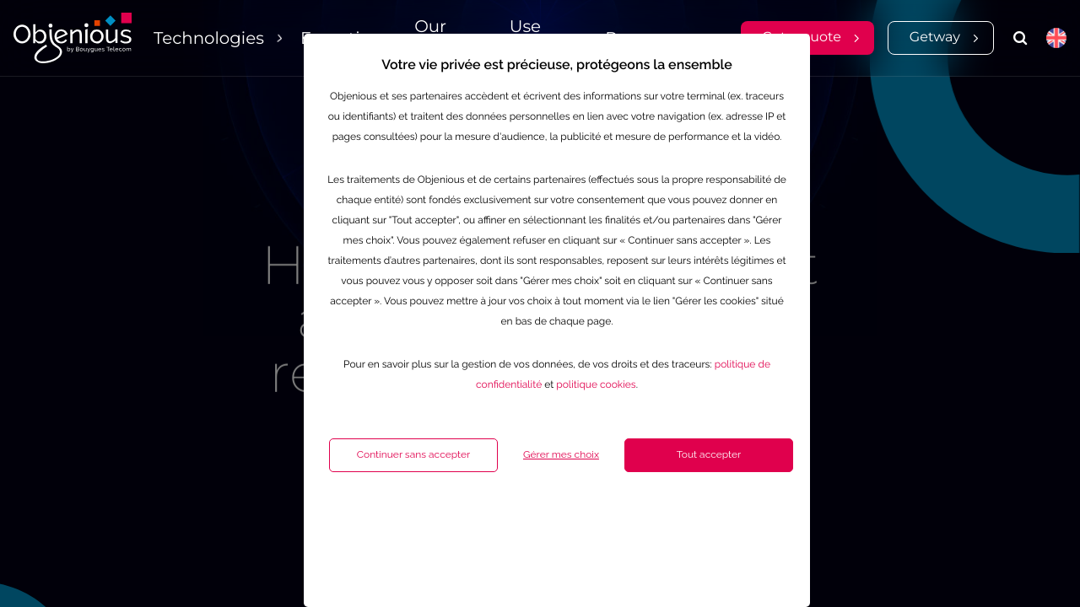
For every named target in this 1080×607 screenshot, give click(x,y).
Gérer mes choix (519, 519)
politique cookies (553, 449)
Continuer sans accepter (371, 519)
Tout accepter (666, 519)
